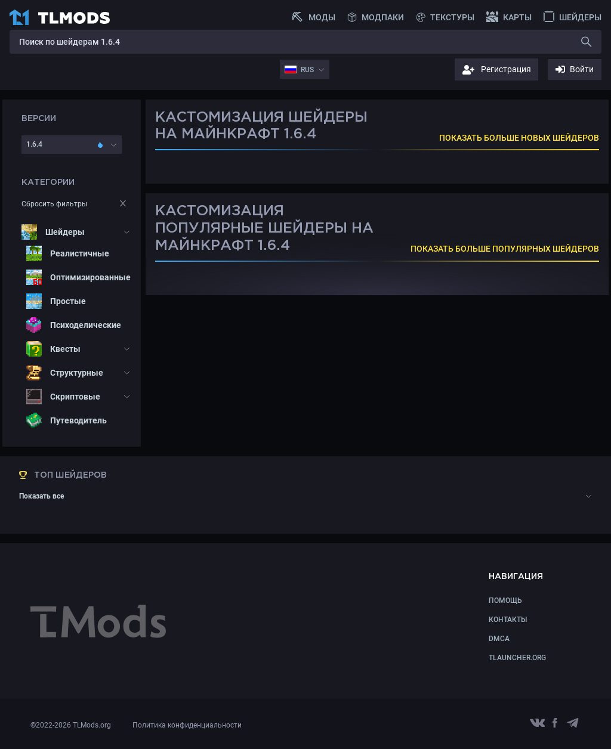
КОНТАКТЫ (508, 619)
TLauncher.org (517, 658)
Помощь (505, 600)
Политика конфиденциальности (187, 725)
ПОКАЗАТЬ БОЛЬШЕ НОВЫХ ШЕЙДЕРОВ (519, 138)
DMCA (499, 639)
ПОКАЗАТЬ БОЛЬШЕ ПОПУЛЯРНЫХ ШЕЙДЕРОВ (505, 248)
